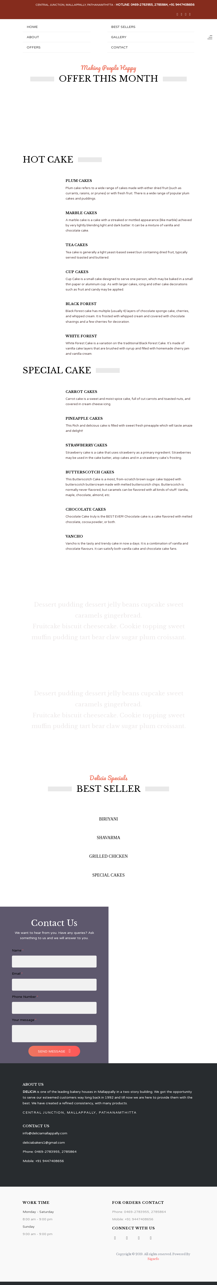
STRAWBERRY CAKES (86, 445)
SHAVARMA (108, 837)
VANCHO (74, 536)
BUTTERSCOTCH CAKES (90, 472)
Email (17, 974)
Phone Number (25, 997)
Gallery (118, 37)
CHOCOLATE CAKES (86, 509)
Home (32, 27)
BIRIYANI (108, 819)
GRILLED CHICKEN (108, 856)
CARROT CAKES (81, 392)
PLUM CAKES (79, 181)
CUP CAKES (77, 272)
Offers (34, 47)
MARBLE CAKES (81, 213)
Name (18, 950)
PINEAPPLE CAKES (84, 418)
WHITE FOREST (81, 336)
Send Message (54, 1050)
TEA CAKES (77, 245)
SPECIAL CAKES (108, 875)
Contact (119, 47)
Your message (24, 1020)
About (33, 37)
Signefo (153, 1259)
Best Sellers (123, 27)
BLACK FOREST (81, 304)
